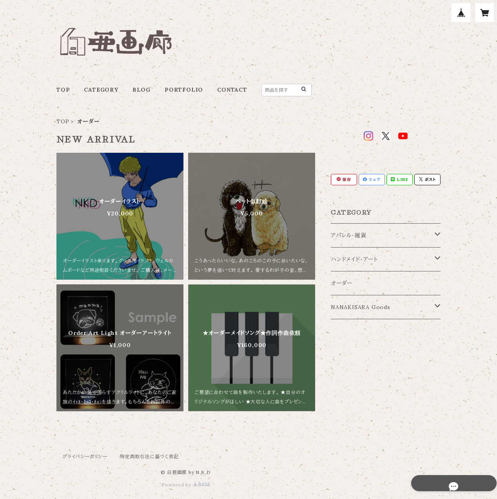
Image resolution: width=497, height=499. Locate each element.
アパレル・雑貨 (348, 235)
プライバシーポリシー (85, 456)
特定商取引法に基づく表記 (149, 456)
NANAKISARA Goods (360, 307)
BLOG (141, 89)
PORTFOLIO (184, 89)
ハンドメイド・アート (354, 259)
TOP (63, 89)
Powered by (185, 485)
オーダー (341, 283)
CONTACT (232, 89)
